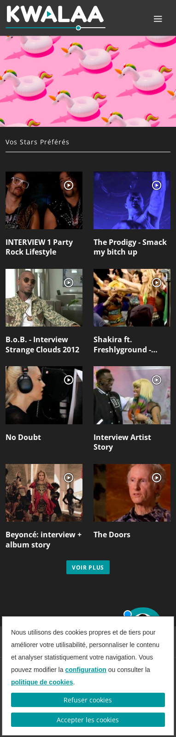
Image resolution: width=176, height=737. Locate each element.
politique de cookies (42, 682)
